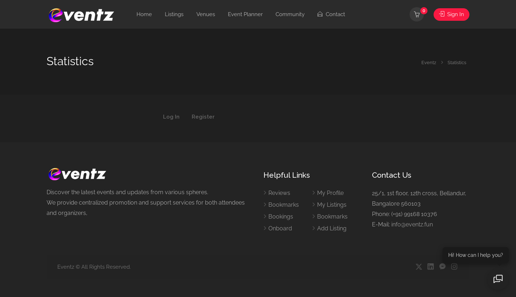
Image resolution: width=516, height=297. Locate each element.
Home (144, 14)
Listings (174, 14)
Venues (205, 14)
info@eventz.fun (412, 224)
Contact (331, 14)
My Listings (332, 204)
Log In (171, 117)
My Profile (330, 193)
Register (203, 117)
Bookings (280, 216)
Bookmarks (283, 204)
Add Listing (332, 228)
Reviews (279, 193)
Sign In (451, 14)
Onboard (280, 228)
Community (290, 14)
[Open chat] (498, 279)
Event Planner (245, 14)
